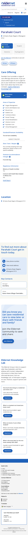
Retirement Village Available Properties (11, 475)
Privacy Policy (21, 528)
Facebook (4, 499)
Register (17, 12)
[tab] (14, 95)
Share (13, 63)
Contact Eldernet (6, 477)
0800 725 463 (7, 517)
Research (4, 471)
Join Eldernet (8, 341)
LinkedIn (4, 500)
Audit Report (7, 180)
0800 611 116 (7, 521)
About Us (10, 12)
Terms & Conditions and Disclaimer (11, 528)
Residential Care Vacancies (8, 473)
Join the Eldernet (6, 58)
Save (5, 63)
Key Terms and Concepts (8, 470)
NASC (3, 468)
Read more (8, 398)
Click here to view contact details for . (12, 493)
